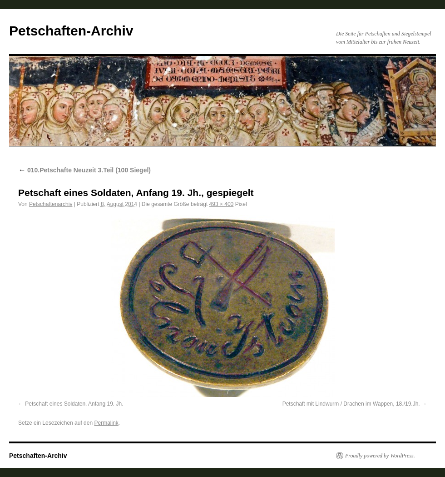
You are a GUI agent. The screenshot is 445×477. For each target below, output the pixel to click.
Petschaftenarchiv (50, 204)
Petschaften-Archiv (71, 30)
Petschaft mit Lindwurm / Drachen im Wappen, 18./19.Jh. (351, 404)
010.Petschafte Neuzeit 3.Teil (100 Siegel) (84, 170)
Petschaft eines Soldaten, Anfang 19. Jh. (74, 404)
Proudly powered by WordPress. (380, 455)
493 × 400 (221, 204)
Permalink (106, 423)
